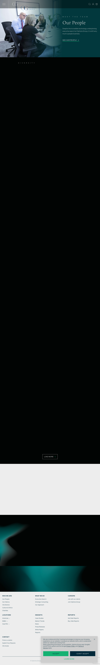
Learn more (69, 659)
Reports (37, 632)
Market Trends (39, 621)
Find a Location (7, 640)
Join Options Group (74, 602)
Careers (71, 596)
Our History (6, 602)
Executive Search (40, 599)
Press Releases (40, 627)
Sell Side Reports (73, 618)
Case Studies (39, 618)
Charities (5, 610)
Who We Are (7, 596)
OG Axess (5, 646)
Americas (6, 618)
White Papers (39, 630)
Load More (50, 457)
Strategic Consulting (41, 602)
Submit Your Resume (8, 643)
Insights (38, 615)
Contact (5, 637)
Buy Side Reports (73, 621)
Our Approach (39, 605)
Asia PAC (6, 624)
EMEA (5, 621)
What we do (40, 596)
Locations (6, 615)
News (37, 624)
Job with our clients (74, 599)
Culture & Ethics (7, 608)
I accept (55, 654)
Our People (5, 599)
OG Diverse (6, 605)
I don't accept (82, 654)
